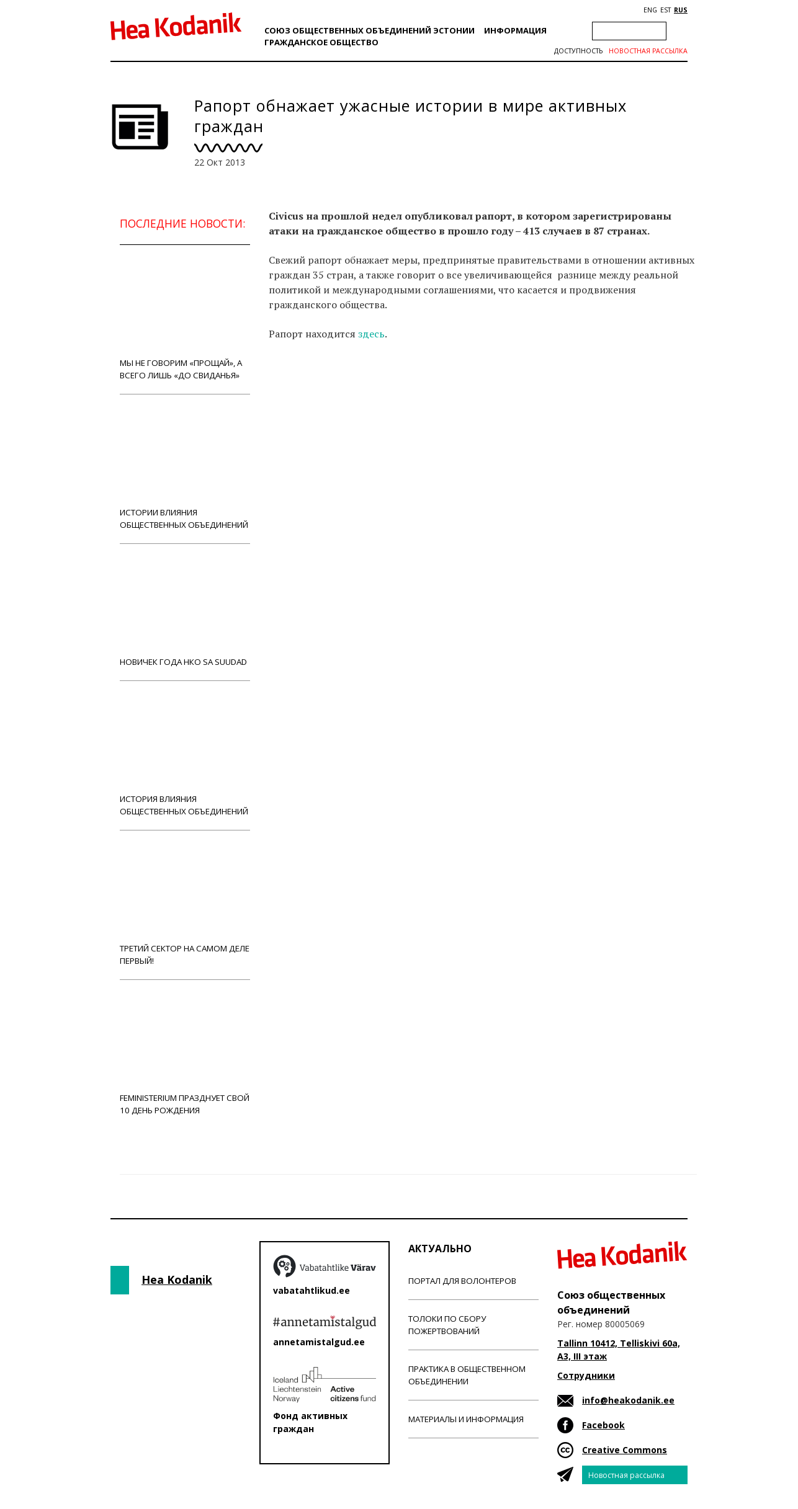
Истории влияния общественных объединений (185, 468)
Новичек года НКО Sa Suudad (185, 611)
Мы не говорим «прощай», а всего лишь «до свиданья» (185, 319)
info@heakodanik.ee (628, 1400)
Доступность (578, 51)
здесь (371, 334)
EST (665, 10)
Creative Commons (624, 1450)
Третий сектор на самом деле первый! (185, 904)
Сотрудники (586, 1375)
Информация (515, 30)
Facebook (603, 1425)
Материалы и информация (466, 1419)
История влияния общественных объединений (185, 755)
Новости (302, 397)
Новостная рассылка (648, 51)
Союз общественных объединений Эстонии (369, 30)
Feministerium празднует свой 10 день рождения (185, 1054)
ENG (650, 10)
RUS (681, 10)
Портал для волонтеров (462, 1280)
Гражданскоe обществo (321, 42)
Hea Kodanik (176, 1279)
